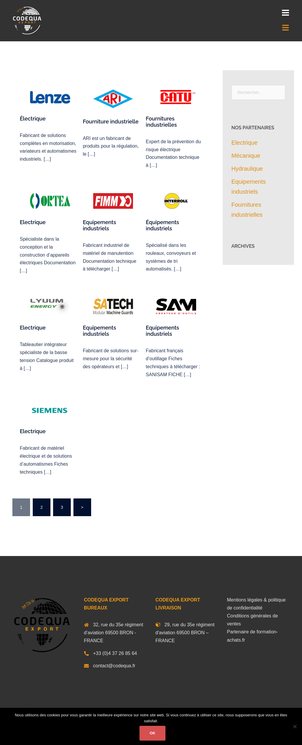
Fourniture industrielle (111, 121)
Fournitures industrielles (161, 121)
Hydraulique (247, 168)
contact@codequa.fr (114, 665)
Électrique (33, 118)
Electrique (33, 222)
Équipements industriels (162, 225)
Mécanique (246, 155)
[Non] (295, 726)
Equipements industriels (99, 225)
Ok (152, 733)
